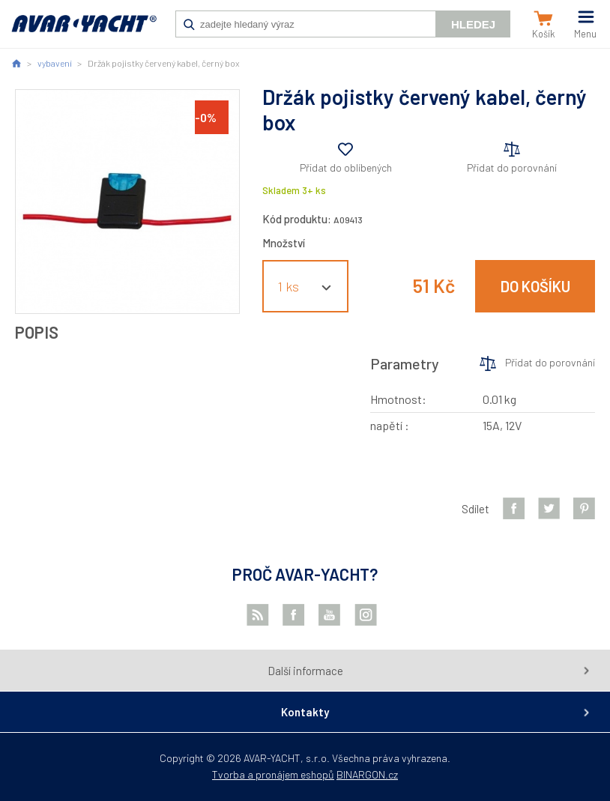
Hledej (473, 24)
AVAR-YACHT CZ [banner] (84, 31)
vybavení (54, 63)
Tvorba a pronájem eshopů (273, 774)
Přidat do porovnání (512, 167)
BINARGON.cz (367, 774)
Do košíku (535, 286)
